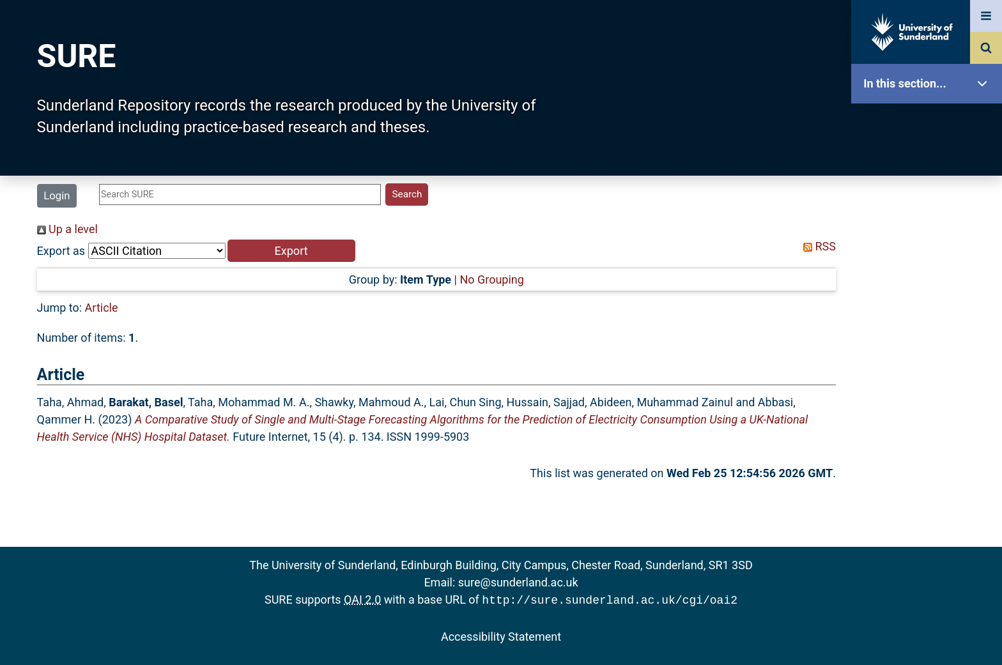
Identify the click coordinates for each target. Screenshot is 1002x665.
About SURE (930, 205)
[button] (291, 251)
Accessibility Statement (501, 635)
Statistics (930, 367)
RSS (817, 246)
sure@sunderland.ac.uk (518, 582)
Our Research (930, 164)
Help (930, 448)
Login (56, 195)
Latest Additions (930, 326)
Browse (930, 246)
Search (930, 286)
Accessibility (930, 488)
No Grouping (491, 279)
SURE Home (930, 124)
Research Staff (930, 407)
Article (101, 307)
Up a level (67, 229)
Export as (61, 250)
